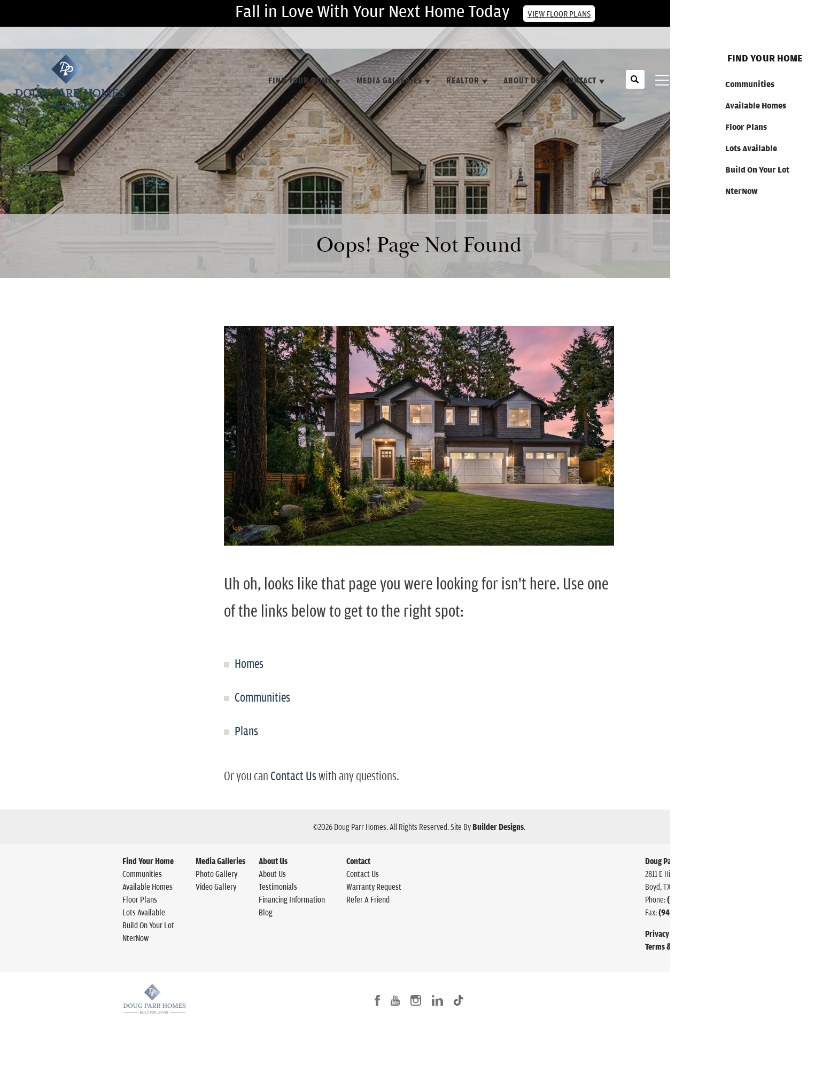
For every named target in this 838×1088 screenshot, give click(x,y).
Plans (246, 730)
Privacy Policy (667, 933)
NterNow (135, 938)
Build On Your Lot (148, 925)
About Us (273, 861)
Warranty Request (373, 886)
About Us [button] (521, 80)
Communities (262, 697)
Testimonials (278, 886)
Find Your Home (148, 861)
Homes (249, 663)
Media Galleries (220, 861)
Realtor (462, 80)
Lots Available (143, 912)
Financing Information (292, 899)
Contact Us (798, 39)
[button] (635, 85)
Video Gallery (216, 886)
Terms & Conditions (676, 946)
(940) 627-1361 (691, 899)
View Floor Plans (559, 14)
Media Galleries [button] (389, 80)
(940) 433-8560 (684, 912)
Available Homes (147, 886)
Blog (266, 912)
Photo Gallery (216, 874)
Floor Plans (139, 899)
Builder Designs (498, 827)
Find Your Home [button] (300, 80)
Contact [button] (580, 80)
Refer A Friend (368, 899)
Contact (358, 861)
